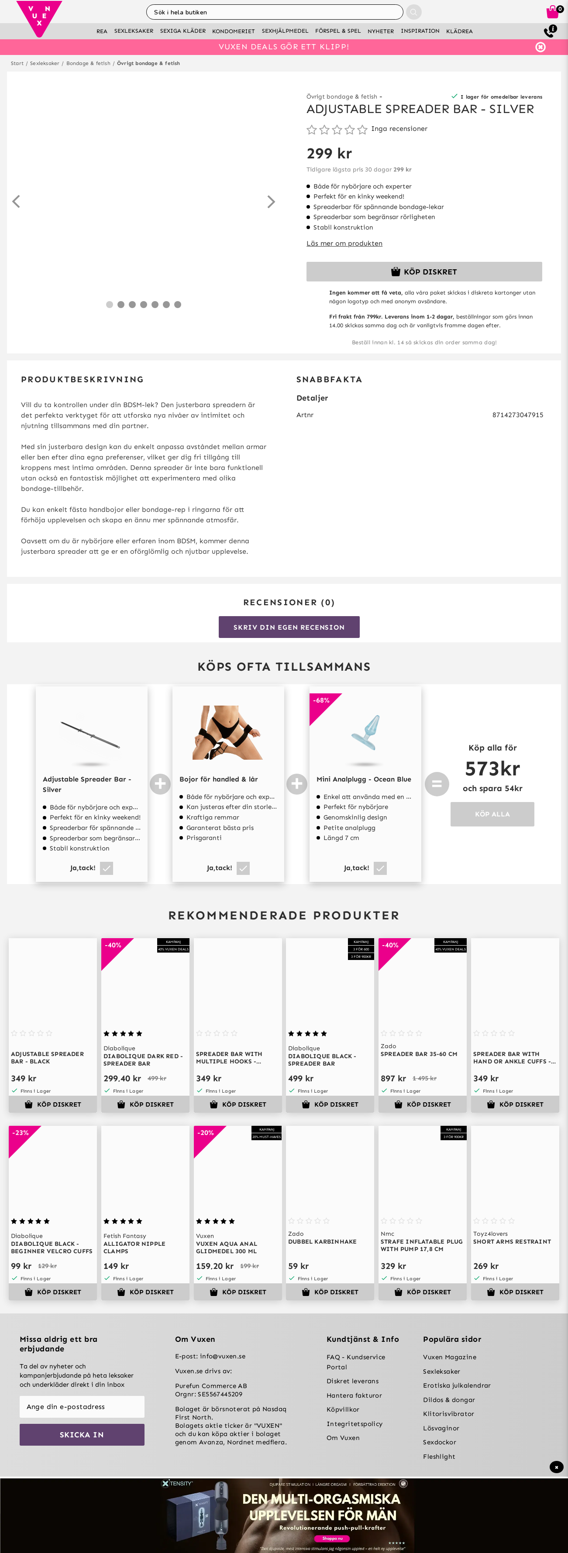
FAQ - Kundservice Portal (356, 1362)
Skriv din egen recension (289, 627)
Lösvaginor (441, 1428)
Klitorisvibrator (448, 1414)
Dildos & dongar (449, 1400)
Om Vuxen (343, 1438)
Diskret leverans (353, 1381)
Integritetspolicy (355, 1424)
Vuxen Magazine (449, 1357)
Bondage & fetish (88, 63)
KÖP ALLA (492, 814)
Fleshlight (439, 1456)
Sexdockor (439, 1442)
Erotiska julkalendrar (457, 1385)
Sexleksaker (44, 63)
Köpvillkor (343, 1409)
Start (17, 63)
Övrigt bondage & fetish (148, 63)
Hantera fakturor (354, 1395)
